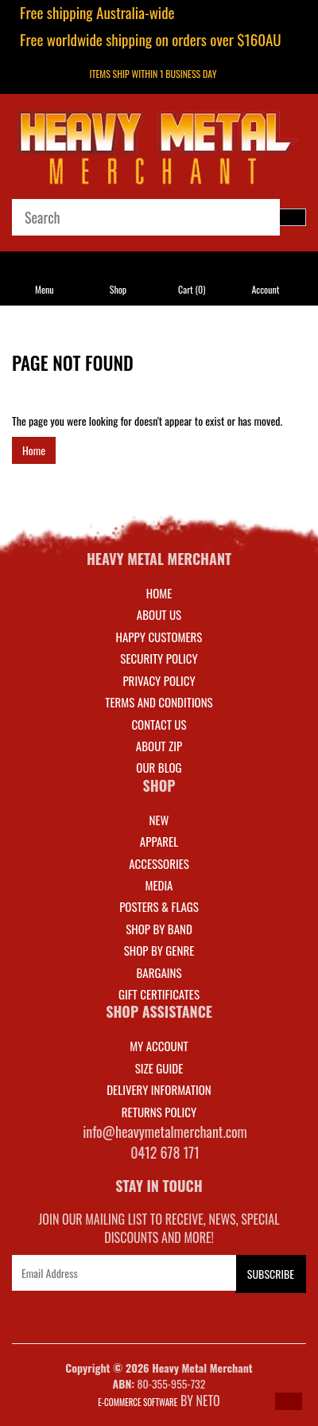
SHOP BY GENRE (159, 950)
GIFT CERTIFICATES (159, 994)
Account (265, 289)
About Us (159, 614)
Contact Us (158, 724)
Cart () (191, 289)
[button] (288, 1401)
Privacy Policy (158, 680)
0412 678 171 (165, 1152)
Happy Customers (159, 636)
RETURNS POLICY (159, 1111)
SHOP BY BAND (159, 928)
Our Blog (158, 767)
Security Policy (158, 658)
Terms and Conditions (158, 702)
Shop (118, 289)
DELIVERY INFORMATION (159, 1089)
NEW (159, 819)
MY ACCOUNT (159, 1045)
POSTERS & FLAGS (159, 906)
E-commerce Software (137, 1402)
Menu (44, 289)
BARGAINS (158, 972)
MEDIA (159, 885)
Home (33, 450)
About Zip (159, 745)
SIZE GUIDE (159, 1068)
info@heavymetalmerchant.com (165, 1131)
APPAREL (159, 841)
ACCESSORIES (159, 863)
